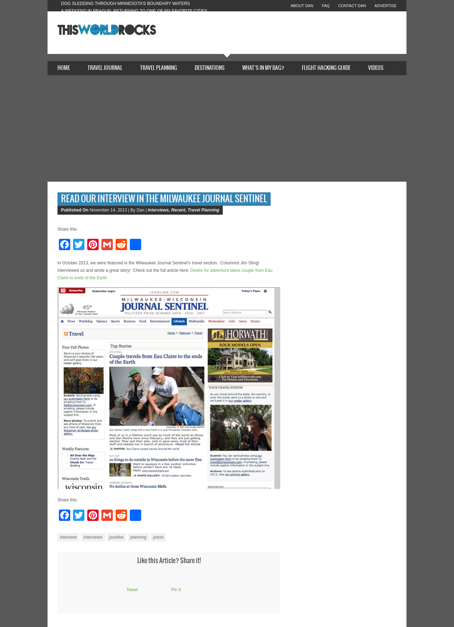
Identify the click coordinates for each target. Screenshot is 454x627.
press (158, 537)
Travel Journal (105, 68)
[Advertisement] (227, 128)
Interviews (158, 210)
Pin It (176, 589)
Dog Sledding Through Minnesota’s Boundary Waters (125, 3)
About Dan (301, 6)
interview (68, 537)
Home (63, 68)
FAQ (326, 6)
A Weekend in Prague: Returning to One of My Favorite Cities (134, 11)
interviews (92, 537)
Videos (375, 68)
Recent (178, 210)
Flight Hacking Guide (326, 68)
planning (138, 537)
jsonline (116, 537)
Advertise (386, 6)
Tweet (132, 589)
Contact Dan (352, 6)
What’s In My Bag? (263, 68)
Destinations (210, 68)
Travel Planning (158, 68)
